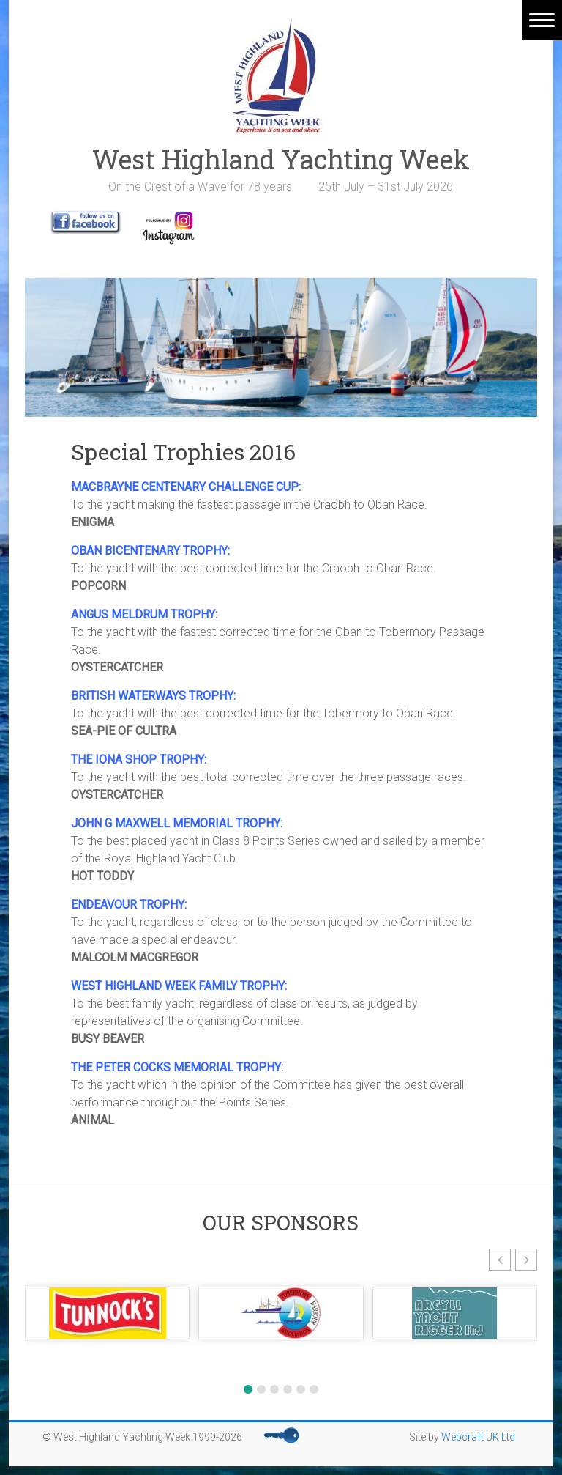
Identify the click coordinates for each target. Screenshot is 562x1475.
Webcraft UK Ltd (478, 1437)
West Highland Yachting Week (281, 159)
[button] (500, 1260)
